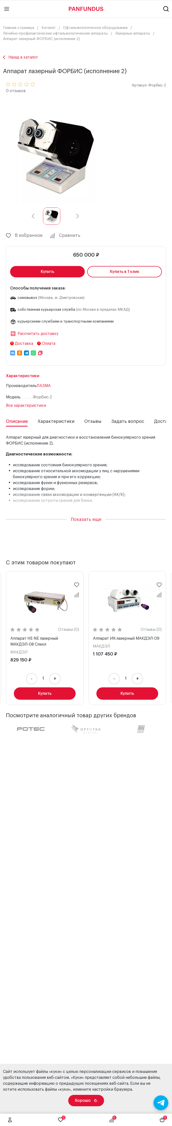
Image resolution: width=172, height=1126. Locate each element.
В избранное (24, 235)
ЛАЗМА (44, 386)
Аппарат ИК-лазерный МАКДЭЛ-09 (126, 638)
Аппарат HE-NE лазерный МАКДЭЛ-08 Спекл (34, 641)
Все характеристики (26, 406)
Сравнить (65, 235)
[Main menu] (6, 9)
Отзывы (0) (68, 630)
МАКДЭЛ (19, 652)
